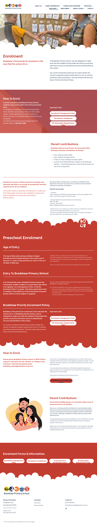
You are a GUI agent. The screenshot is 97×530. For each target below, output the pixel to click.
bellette (33, 521)
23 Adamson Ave (8, 502)
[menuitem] (39, 5)
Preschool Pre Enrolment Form (69, 375)
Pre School (37, 503)
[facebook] (66, 508)
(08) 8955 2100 (70, 502)
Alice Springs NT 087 (9, 505)
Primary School (38, 505)
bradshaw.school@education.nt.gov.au (77, 505)
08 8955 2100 (21, 123)
